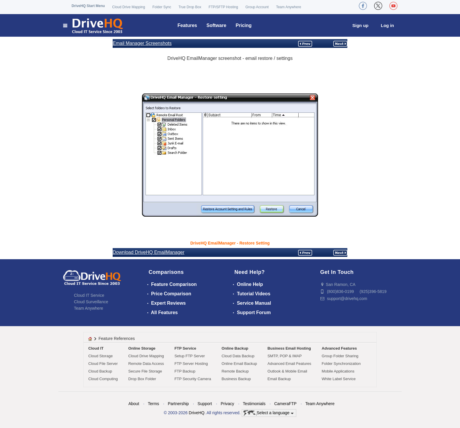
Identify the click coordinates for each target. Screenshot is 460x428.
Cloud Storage (100, 356)
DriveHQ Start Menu (88, 6)
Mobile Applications (338, 371)
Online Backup (234, 348)
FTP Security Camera (193, 379)
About (133, 403)
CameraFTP (285, 403)
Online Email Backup (239, 363)
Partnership (178, 403)
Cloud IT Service (89, 295)
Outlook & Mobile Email (287, 371)
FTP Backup (185, 371)
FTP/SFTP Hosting (223, 7)
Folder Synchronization (341, 363)
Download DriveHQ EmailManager (149, 252)
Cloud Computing (103, 379)
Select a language (268, 413)
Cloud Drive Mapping (128, 7)
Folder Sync (161, 7)
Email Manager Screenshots (142, 43)
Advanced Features (339, 348)
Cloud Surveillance (91, 301)
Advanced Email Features (289, 363)
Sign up (360, 25)
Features (187, 25)
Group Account (257, 7)
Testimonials (254, 403)
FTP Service (185, 348)
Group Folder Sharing (340, 356)
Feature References (117, 338)
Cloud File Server (103, 363)
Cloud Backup (100, 371)
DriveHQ (196, 412)
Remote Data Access (146, 363)
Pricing (243, 25)
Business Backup (236, 379)
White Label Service (339, 379)
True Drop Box (189, 7)
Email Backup (279, 379)
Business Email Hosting (289, 348)
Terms (153, 403)
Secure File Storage (145, 371)
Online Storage (141, 348)
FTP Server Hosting (191, 363)
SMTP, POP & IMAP (285, 356)
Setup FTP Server (190, 356)
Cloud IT (96, 348)
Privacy (227, 403)
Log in (387, 25)
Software (216, 25)
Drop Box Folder (142, 379)
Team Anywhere (288, 7)
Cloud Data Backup (237, 356)
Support (204, 403)
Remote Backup (235, 371)
